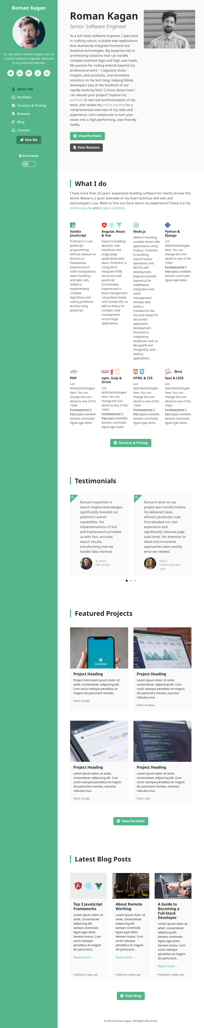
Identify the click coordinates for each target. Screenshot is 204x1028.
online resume (114, 105)
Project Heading (88, 673)
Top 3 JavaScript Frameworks (87, 906)
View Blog (130, 995)
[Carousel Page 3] (135, 581)
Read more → (83, 957)
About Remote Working (129, 906)
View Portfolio (131, 821)
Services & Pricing (28, 105)
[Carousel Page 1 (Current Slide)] (127, 581)
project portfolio (112, 208)
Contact (20, 130)
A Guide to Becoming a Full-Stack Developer (169, 911)
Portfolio (21, 97)
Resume (20, 113)
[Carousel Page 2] (131, 581)
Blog (17, 122)
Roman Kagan (29, 7)
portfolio (76, 100)
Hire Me (29, 140)
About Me (29, 88)
